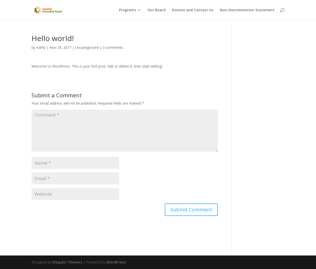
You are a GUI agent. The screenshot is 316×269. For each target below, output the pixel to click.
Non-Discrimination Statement (247, 10)
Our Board (157, 10)
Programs (127, 10)
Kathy (41, 47)
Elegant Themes (67, 262)
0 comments (113, 47)
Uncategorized (87, 47)
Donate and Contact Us (192, 10)
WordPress (116, 262)
